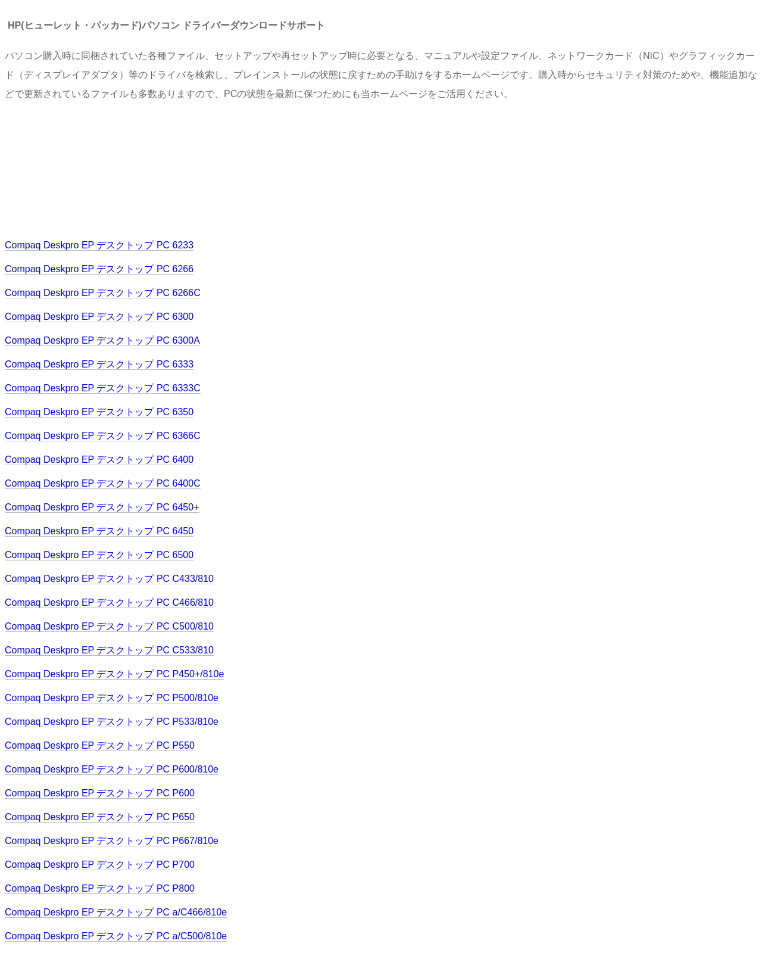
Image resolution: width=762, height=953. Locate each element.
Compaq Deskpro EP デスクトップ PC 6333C (103, 388)
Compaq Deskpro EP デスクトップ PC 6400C (103, 483)
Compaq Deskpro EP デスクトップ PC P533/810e (111, 722)
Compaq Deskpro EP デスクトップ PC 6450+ (102, 507)
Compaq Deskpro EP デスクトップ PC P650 (100, 817)
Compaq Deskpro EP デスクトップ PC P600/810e (111, 769)
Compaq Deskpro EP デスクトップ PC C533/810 (109, 650)
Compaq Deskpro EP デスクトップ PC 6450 (99, 531)
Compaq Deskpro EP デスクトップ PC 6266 (99, 269)
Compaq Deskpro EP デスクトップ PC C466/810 (109, 602)
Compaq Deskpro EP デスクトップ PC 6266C (103, 293)
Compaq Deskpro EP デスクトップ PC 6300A (102, 340)
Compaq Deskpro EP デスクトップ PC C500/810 (109, 626)
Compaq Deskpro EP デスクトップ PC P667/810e (111, 841)
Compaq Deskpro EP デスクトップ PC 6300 (99, 317)
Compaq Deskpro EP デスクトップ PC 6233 (99, 245)
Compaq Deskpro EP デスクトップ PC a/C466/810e (116, 912)
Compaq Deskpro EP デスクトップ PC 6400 (99, 459)
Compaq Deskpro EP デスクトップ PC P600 (100, 793)
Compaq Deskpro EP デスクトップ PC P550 (100, 745)
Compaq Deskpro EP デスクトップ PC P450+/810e (114, 674)
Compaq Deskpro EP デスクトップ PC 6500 (99, 555)
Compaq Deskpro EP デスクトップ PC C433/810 (109, 579)
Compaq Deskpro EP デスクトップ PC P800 (100, 888)
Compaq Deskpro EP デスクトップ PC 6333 (99, 364)
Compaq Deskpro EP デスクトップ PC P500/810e (111, 698)
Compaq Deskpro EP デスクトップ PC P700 (100, 864)
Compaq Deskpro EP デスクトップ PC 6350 (99, 412)
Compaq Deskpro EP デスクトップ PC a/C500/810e (116, 936)
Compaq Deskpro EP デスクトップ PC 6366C (103, 436)
